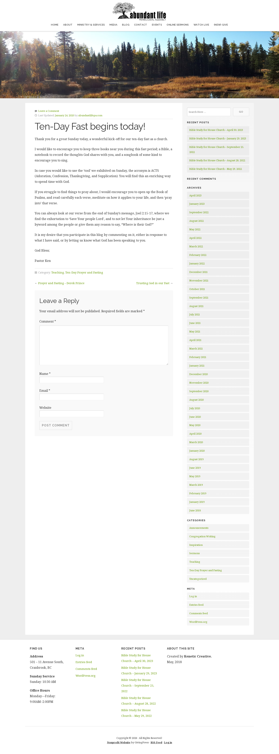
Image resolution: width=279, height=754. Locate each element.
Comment (47, 321)
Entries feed (196, 604)
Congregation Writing (202, 536)
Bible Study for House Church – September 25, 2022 (137, 685)
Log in (193, 596)
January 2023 (197, 203)
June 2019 (195, 467)
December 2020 (198, 374)
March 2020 (196, 442)
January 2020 (197, 450)
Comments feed (198, 613)
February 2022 (197, 255)
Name (45, 374)
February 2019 (197, 493)
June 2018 (195, 510)
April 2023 (195, 195)
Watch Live (201, 24)
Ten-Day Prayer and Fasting (84, 272)
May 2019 (194, 476)
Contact (140, 24)
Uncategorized (198, 579)
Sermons (194, 553)
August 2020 (196, 399)
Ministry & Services (91, 24)
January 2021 (197, 365)
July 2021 (194, 314)
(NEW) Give (221, 24)
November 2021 (198, 280)
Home (55, 24)
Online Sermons (178, 24)
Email (44, 390)
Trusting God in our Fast (152, 283)
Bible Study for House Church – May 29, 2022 (215, 169)
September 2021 (198, 297)
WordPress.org (198, 622)
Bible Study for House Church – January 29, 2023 (217, 138)
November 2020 (198, 382)
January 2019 (197, 502)
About (68, 24)
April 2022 (195, 238)
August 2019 (196, 459)
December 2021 (198, 272)
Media (113, 24)
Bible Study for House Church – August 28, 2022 (217, 160)
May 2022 (194, 229)
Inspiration (196, 545)
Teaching (57, 272)
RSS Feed (156, 742)
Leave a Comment (48, 111)
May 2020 (194, 425)
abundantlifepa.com (90, 115)
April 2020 (195, 433)
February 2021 (197, 357)
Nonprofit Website (118, 742)
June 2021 (195, 323)
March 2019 (196, 485)
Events (157, 24)
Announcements (198, 528)
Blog (125, 24)
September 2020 (198, 391)
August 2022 (196, 221)
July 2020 (194, 408)
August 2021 (196, 306)
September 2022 (198, 212)
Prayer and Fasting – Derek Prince (61, 283)
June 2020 (195, 416)
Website (45, 407)
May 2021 (194, 331)
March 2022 (196, 246)
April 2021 (195, 340)
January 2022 (197, 263)
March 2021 (196, 348)
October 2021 (197, 289)
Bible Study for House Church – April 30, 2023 (216, 130)
